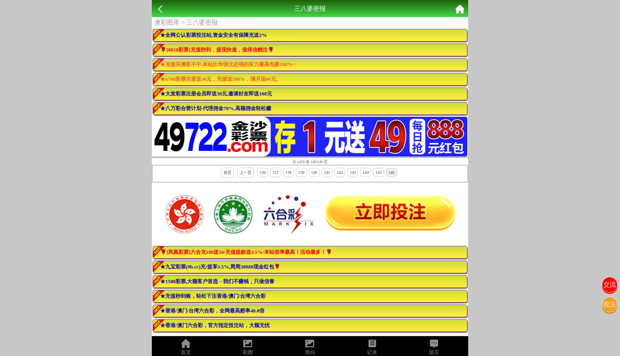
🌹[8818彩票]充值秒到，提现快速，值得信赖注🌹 (217, 50)
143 (353, 172)
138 (288, 172)
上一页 (245, 172)
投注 (609, 304)
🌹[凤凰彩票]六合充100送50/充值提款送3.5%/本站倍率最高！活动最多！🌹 (246, 252)
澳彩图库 (167, 22)
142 (340, 172)
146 (391, 172)
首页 (227, 172)
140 (314, 172)
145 (379, 172)
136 (262, 172)
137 (275, 172)
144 (366, 172)
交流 (609, 284)
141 (327, 172)
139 (301, 172)
